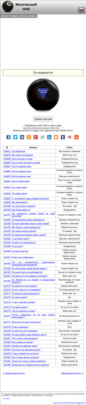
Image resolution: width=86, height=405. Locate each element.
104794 (7, 227)
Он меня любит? (20, 307)
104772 (7, 316)
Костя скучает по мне (22, 159)
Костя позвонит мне (21, 166)
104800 (7, 202)
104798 (7, 210)
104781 (7, 276)
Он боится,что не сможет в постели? (29, 276)
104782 (7, 272)
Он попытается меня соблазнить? (28, 220)
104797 (7, 215)
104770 (7, 327)
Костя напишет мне (21, 176)
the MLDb (64, 403)
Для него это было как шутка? (26, 322)
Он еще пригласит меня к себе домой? (31, 223)
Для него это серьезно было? (26, 350)
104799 (7, 206)
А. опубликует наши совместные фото (30, 198)
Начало (4, 16)
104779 (7, 286)
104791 (7, 239)
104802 (7, 193)
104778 (7, 290)
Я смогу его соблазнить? (24, 242)
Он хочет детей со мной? (24, 231)
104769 (7, 331)
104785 (7, 263)
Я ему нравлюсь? (20, 327)
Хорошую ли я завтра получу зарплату (30, 365)
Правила (14, 16)
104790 (7, 242)
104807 (7, 166)
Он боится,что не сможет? (24, 286)
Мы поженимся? (20, 202)
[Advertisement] (43, 41)
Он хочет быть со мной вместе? (27, 272)
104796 (7, 220)
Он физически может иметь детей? (29, 235)
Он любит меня (19, 187)
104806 (7, 171)
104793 (7, 231)
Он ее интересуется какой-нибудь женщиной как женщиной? (33, 263)
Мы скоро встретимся (22, 155)
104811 (7, 151)
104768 (7, 334)
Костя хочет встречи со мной (26, 163)
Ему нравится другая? (22, 342)
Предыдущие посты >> (72, 373)
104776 (7, 297)
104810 (7, 155)
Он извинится (18, 151)
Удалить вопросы (28, 16)
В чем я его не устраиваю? (25, 331)
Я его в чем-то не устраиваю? (26, 290)
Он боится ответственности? (26, 293)
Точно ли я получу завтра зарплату (29, 361)
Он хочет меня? (19, 297)
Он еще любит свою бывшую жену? (29, 334)
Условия (6, 399)
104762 (7, 357)
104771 (7, 322)
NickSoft (56, 403)
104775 (7, 302)
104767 (7, 338)
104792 (7, 235)
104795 (7, 223)
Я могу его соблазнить (23, 257)
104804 (7, 181)
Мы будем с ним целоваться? (26, 227)
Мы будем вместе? (21, 210)
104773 (7, 311)
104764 (7, 350)
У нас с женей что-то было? (25, 353)
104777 (7, 293)
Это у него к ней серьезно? (25, 338)
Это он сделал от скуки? (23, 311)
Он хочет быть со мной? (23, 206)
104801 (7, 198)
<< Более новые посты (14, 373)
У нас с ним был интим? (23, 302)
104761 (7, 361)
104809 (7, 159)
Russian (81, 10)
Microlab (72, 403)
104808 (7, 163)
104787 (7, 257)
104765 (7, 346)
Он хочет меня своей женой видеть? (29, 268)
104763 (7, 353)
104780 (7, 281)
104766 (7, 342)
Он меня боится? (20, 251)
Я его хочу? (17, 246)
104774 (7, 307)
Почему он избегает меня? (25, 346)
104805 (7, 176)
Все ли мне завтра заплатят (25, 357)
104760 (7, 365)
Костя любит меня (21, 181)
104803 (7, 187)
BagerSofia (81, 403)
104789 (7, 246)
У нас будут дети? (20, 239)
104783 (7, 268)
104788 (7, 251)
